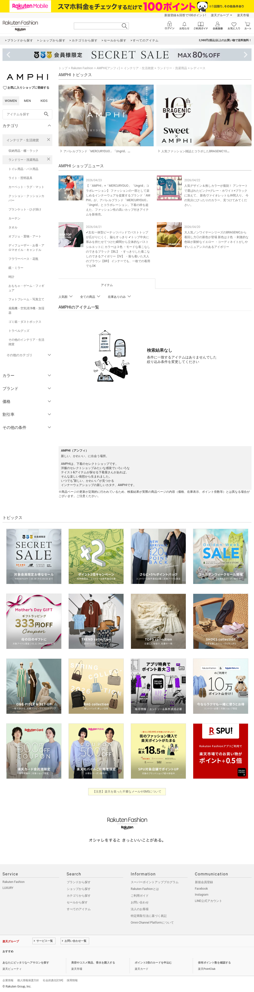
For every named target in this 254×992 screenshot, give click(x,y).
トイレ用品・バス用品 (23, 169)
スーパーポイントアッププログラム (155, 882)
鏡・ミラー (15, 268)
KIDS (44, 101)
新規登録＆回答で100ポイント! (185, 15)
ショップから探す (79, 889)
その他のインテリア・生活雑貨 (26, 342)
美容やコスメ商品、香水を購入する (93, 962)
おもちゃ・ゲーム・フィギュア (26, 288)
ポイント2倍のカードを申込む (153, 962)
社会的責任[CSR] (53, 980)
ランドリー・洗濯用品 (23, 160)
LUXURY (7, 888)
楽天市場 (243, 15)
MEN (27, 101)
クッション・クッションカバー (26, 198)
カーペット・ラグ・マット (26, 187)
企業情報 (7, 980)
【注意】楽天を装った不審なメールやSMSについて (127, 791)
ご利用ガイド (140, 895)
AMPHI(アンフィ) (108, 68)
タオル (12, 227)
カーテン (14, 218)
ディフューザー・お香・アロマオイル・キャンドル (26, 248)
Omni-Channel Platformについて (152, 922)
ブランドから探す (79, 882)
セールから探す (77, 902)
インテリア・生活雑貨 (22, 140)
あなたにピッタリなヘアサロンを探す (25, 962)
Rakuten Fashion (82, 68)
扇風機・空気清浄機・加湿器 (26, 311)
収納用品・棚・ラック (23, 151)
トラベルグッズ (18, 330)
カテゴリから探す (79, 895)
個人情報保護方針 (28, 980)
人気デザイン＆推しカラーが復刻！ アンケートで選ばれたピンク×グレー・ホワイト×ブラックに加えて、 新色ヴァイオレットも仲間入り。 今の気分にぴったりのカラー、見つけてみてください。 (216, 195)
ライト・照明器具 (20, 178)
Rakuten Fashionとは (145, 889)
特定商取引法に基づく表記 (149, 916)
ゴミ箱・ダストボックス (24, 322)
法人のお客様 (140, 909)
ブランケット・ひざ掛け (24, 209)
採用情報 (72, 980)
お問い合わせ (140, 902)
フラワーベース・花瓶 (23, 259)
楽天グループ (220, 15)
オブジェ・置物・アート (24, 236)
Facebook (201, 888)
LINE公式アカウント (208, 901)
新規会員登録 (204, 882)
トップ (63, 68)
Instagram (201, 894)
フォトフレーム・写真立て (26, 299)
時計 (11, 277)
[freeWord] (27, 114)
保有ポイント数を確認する (214, 962)
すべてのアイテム (79, 909)
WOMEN (11, 101)
